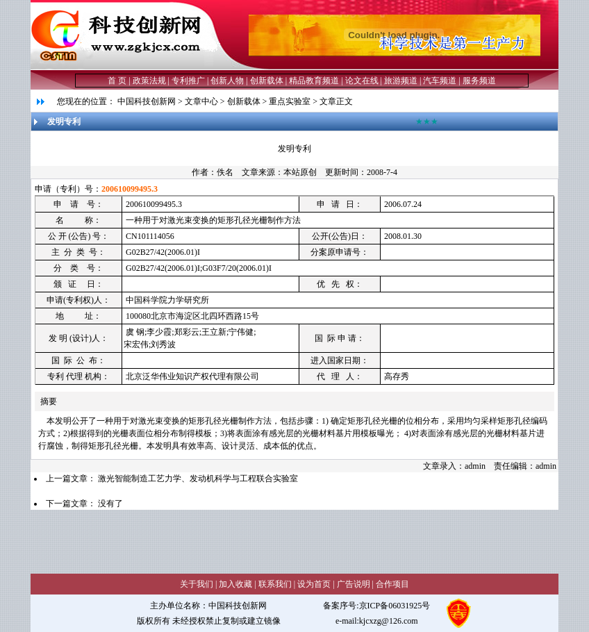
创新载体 (243, 101)
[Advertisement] (283, 541)
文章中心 (201, 101)
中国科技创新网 (146, 101)
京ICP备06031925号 (395, 605)
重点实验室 (289, 101)
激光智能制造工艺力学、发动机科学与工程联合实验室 (198, 478)
